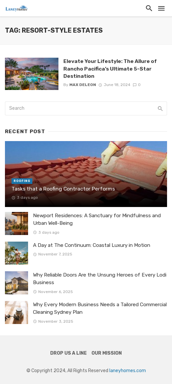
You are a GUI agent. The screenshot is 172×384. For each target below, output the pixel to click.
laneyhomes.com (127, 370)
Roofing (22, 181)
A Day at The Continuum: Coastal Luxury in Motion (91, 245)
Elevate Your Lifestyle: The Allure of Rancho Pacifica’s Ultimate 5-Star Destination (110, 68)
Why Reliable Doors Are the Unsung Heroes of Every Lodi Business (99, 278)
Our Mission (106, 353)
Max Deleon (82, 84)
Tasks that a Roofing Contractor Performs (63, 189)
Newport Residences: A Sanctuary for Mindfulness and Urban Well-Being (97, 219)
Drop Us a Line (68, 353)
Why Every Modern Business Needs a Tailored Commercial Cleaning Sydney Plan (100, 308)
